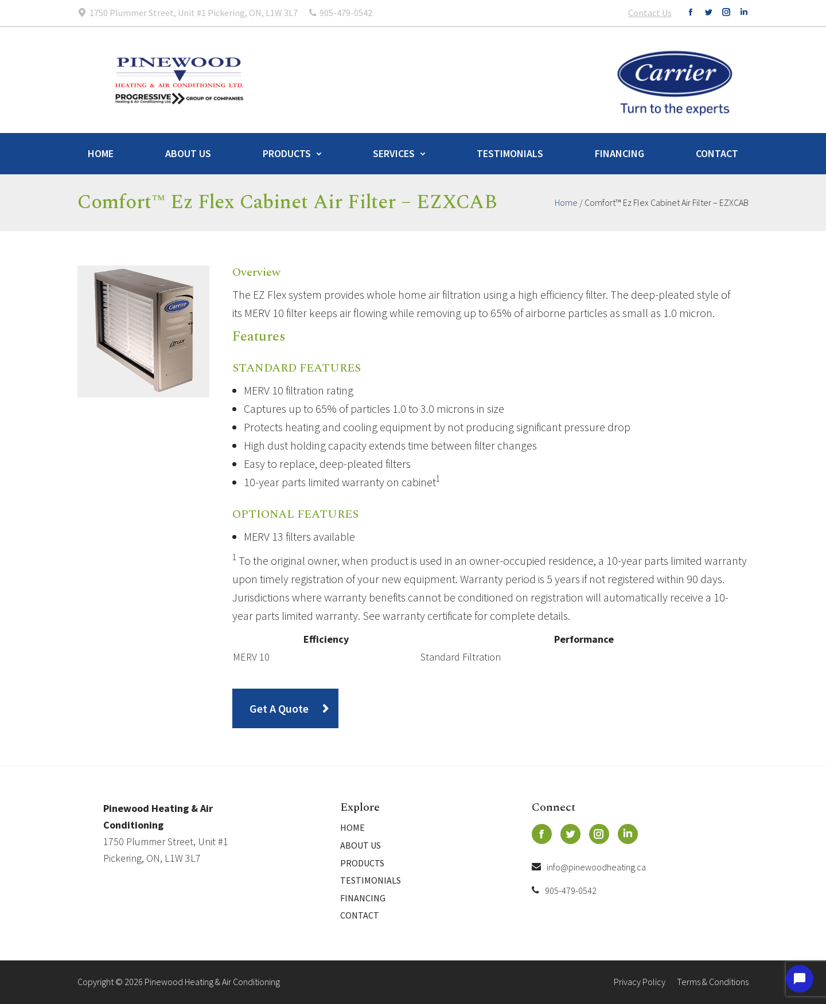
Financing (619, 153)
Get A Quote (279, 708)
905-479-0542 (564, 890)
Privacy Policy (639, 981)
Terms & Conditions (713, 981)
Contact (717, 153)
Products (287, 153)
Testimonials (510, 153)
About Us (188, 153)
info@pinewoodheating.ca (589, 867)
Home (101, 153)
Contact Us (650, 12)
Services (394, 153)
